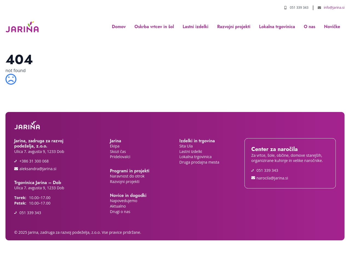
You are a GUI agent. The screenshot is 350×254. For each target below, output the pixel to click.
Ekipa (115, 146)
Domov (119, 26)
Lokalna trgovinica (277, 26)
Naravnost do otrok (127, 176)
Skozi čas (118, 151)
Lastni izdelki (195, 26)
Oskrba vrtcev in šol (154, 26)
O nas (309, 26)
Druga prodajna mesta (199, 162)
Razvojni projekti (233, 26)
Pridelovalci (120, 156)
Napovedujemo (123, 200)
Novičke (332, 26)
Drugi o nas (120, 211)
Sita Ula (186, 146)
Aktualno (118, 206)
